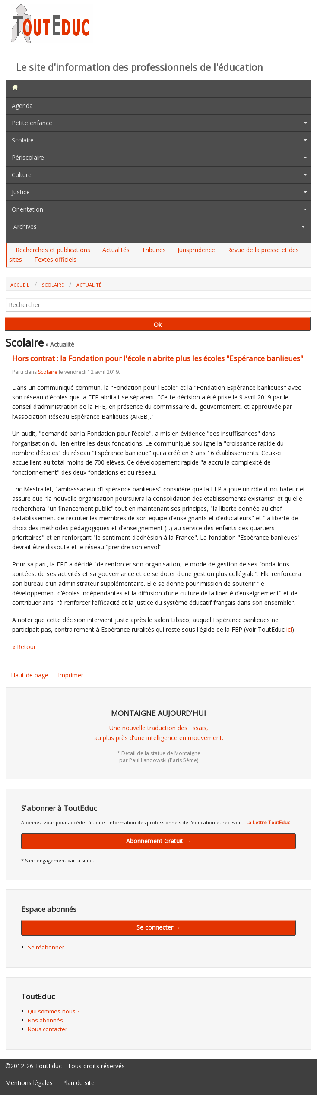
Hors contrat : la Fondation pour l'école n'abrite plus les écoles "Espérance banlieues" (157, 358)
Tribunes (154, 250)
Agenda (22, 105)
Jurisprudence (196, 250)
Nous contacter (47, 1029)
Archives (25, 226)
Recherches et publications (53, 250)
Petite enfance (32, 123)
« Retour (24, 646)
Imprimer (70, 675)
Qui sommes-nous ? (53, 1011)
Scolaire (23, 140)
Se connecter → (158, 927)
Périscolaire (28, 157)
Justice (21, 192)
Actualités (116, 250)
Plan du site (78, 1083)
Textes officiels (55, 259)
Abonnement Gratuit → (158, 841)
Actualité (88, 285)
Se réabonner (46, 947)
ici (289, 629)
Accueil (19, 285)
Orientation (27, 209)
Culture (22, 175)
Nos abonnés (45, 1020)
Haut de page (29, 675)
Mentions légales (29, 1083)
